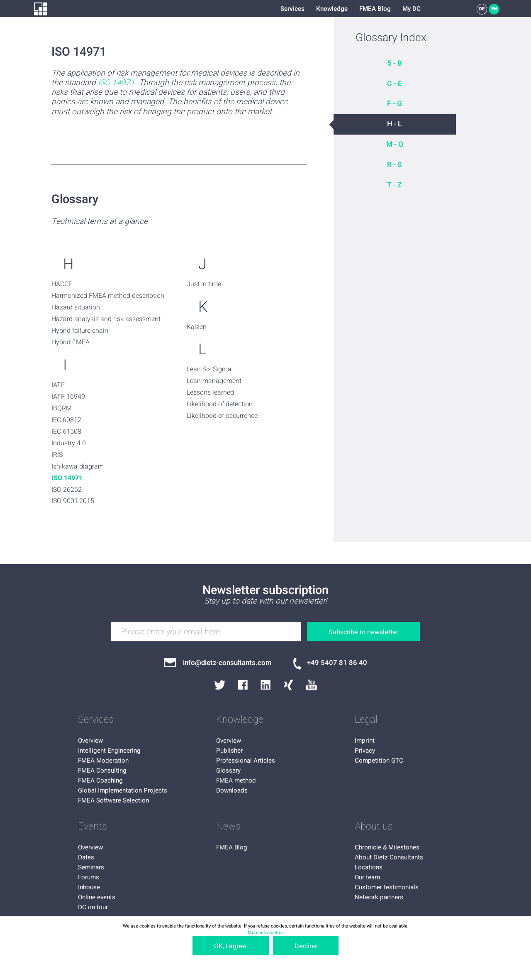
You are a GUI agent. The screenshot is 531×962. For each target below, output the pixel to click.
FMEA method (236, 780)
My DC (411, 8)
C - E (394, 84)
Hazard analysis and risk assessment (106, 319)
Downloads (232, 790)
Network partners (379, 897)
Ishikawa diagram (77, 466)
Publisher (229, 750)
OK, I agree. (231, 946)
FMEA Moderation (103, 760)
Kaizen (197, 327)
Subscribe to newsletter (363, 632)
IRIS (57, 455)
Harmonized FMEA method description (107, 295)
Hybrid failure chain (79, 330)
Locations (368, 867)
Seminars (91, 867)
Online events (96, 897)
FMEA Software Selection (113, 800)
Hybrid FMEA (70, 342)
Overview (90, 740)
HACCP (62, 284)
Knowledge (332, 8)
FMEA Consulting (102, 770)
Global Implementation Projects (122, 790)
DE (482, 8)
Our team (367, 877)
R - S (394, 165)
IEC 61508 (66, 431)
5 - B (394, 63)
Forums (88, 877)
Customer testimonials (387, 887)
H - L (394, 124)
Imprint (365, 740)
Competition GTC (379, 760)
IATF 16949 (68, 396)
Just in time (204, 284)
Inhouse (89, 887)
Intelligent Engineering (109, 750)
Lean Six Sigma (209, 369)
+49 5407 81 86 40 (337, 663)
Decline (306, 946)
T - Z (394, 185)
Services (292, 8)
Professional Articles (245, 760)
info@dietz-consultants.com (227, 663)
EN (494, 8)
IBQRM (61, 408)
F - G (394, 103)
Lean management (214, 381)
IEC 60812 (66, 420)
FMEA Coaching (100, 780)
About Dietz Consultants (389, 857)
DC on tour (93, 907)
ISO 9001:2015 (72, 501)
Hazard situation (75, 307)
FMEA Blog (375, 8)
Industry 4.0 (68, 443)
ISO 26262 (66, 489)
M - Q (394, 144)
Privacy (365, 750)
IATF (58, 385)
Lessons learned (210, 392)
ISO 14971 (116, 83)
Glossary (228, 770)
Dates (86, 857)
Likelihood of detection (220, 404)
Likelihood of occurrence (222, 416)
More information (266, 932)
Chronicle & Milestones (387, 847)
